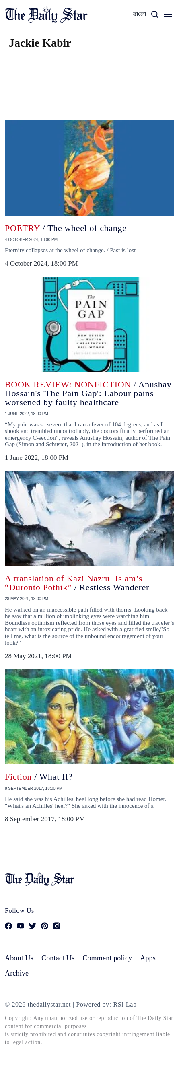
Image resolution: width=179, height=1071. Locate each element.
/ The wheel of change (66, 228)
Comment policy (107, 958)
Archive (17, 973)
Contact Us (57, 958)
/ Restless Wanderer (77, 582)
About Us (19, 958)
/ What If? (39, 777)
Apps (148, 958)
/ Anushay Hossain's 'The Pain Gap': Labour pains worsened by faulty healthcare (88, 393)
